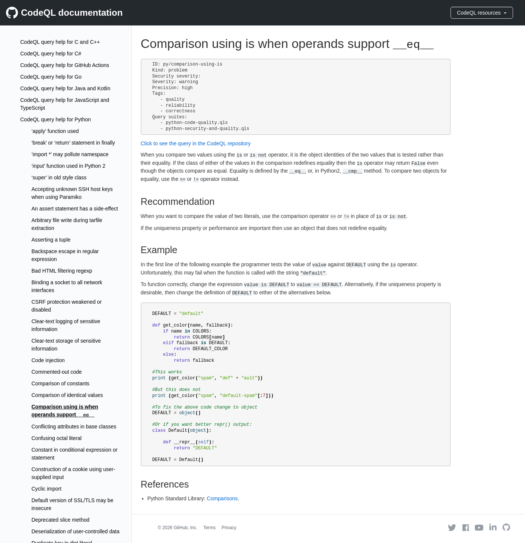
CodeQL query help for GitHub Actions (64, 65)
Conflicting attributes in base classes (73, 427)
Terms (209, 527)
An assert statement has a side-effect (74, 209)
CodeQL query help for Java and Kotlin (65, 88)
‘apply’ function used (55, 131)
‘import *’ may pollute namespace (70, 154)
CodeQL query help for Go (51, 77)
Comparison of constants (60, 383)
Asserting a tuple (50, 240)
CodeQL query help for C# (50, 54)
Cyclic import (46, 489)
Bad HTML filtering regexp (61, 271)
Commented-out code (56, 372)
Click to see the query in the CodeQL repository (196, 143)
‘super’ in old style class (59, 178)
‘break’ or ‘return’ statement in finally (73, 143)
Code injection (48, 360)
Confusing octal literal (56, 438)
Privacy (229, 527)
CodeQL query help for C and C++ (60, 42)
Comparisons (222, 498)
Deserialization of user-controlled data (75, 531)
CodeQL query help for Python (55, 119)
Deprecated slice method (60, 520)
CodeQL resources (482, 13)
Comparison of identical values (67, 395)
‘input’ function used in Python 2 (68, 166)
